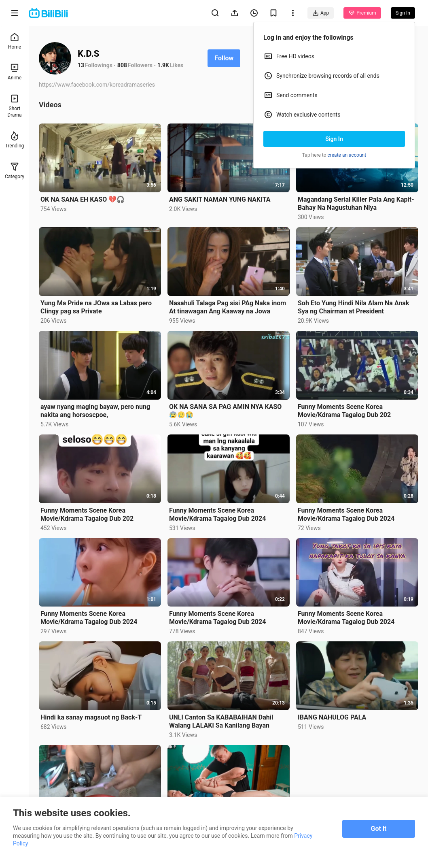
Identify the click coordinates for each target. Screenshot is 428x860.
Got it (379, 828)
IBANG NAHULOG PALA (332, 717)
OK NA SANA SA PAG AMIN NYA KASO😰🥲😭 (225, 411)
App (320, 13)
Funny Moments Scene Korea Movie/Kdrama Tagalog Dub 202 (344, 411)
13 (81, 65)
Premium (362, 13)
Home (14, 41)
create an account (347, 155)
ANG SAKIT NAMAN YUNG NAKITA (219, 199)
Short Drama (14, 106)
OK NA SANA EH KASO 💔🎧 (82, 199)
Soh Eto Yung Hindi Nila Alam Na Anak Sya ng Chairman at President (353, 307)
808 (122, 65)
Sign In (334, 139)
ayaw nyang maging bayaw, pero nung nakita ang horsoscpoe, (95, 411)
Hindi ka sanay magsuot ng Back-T (91, 717)
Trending (14, 140)
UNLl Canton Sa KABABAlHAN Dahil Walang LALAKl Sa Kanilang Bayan (221, 721)
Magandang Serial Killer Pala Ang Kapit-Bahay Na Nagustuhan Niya (356, 203)
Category (14, 170)
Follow (223, 58)
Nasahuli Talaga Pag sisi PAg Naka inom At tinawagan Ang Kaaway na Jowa (227, 307)
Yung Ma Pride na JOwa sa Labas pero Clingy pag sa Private (96, 307)
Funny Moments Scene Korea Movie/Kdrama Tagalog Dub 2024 (217, 514)
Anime (14, 72)
